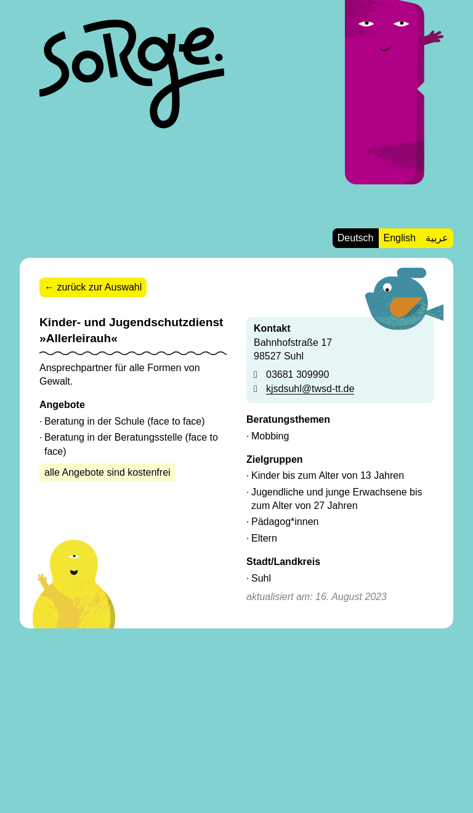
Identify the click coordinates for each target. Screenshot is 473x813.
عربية (437, 238)
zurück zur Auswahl (99, 287)
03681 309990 (297, 374)
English (400, 238)
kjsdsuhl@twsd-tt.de (310, 388)
